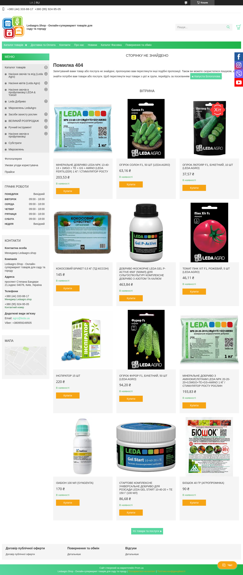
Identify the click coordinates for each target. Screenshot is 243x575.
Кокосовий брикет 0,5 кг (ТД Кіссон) (82, 268)
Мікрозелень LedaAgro (22, 107)
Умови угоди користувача (21, 165)
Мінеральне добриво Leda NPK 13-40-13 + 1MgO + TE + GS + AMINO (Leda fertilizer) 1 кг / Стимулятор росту (82, 168)
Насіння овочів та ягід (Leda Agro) (26, 75)
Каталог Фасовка (111, 44)
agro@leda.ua (21, 318)
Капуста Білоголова (207, 76)
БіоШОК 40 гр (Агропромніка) (203, 482)
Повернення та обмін (138, 44)
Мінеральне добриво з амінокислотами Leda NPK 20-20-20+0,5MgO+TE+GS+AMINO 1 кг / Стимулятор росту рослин (206, 380)
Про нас (79, 44)
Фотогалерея (13, 158)
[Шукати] (228, 27)
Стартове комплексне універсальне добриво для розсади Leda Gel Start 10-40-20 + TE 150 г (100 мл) (145, 487)
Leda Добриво (17, 101)
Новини (92, 44)
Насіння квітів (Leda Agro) (24, 83)
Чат (227, 565)
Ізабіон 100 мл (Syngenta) (74, 482)
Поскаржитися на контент (141, 571)
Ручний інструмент (20, 127)
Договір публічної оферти (20, 554)
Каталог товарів (13, 44)
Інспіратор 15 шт (68, 375)
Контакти (64, 44)
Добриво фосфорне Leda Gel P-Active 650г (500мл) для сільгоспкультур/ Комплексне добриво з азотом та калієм (142, 273)
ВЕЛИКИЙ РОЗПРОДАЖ (24, 120)
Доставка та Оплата (43, 44)
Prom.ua (139, 568)
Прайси (10, 171)
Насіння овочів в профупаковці (19, 135)
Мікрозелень (16, 149)
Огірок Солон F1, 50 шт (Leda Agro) (144, 164)
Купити (68, 191)
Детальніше (74, 554)
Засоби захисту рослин (23, 114)
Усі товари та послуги (146, 531)
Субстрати (15, 142)
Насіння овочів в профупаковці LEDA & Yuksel (22, 92)
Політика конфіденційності (171, 571)
